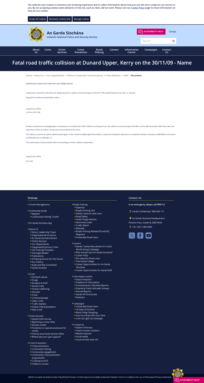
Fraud (34, 294)
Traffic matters (39, 303)
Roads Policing (80, 204)
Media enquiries (84, 333)
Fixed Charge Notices (86, 219)
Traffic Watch (82, 225)
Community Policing (41, 349)
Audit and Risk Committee (44, 264)
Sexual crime (38, 286)
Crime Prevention (37, 343)
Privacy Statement (163, 377)
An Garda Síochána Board (44, 238)
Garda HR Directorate (86, 294)
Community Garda (38, 210)
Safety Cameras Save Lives (89, 213)
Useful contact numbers (87, 330)
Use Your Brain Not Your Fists (90, 315)
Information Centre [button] (131, 51)
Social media (82, 336)
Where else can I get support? (46, 336)
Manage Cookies (81, 19)
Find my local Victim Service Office (48, 333)
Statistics (80, 207)
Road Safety (82, 216)
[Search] (156, 41)
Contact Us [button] (166, 51)
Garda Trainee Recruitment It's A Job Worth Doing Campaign (94, 248)
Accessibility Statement (100, 377)
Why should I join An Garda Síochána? (94, 252)
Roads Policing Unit (85, 210)
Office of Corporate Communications (85, 75)
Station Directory (84, 327)
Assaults (36, 291)
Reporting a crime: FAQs (43, 322)
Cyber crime (37, 300)
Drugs (35, 280)
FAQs (65, 377)
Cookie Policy (137, 7)
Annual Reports (83, 291)
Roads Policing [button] (99, 51)
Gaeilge (172, 31)
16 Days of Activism (85, 309)
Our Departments (55, 75)
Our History (37, 261)
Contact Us (78, 324)
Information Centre (82, 276)
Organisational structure (44, 235)
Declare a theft (39, 325)
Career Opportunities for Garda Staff (94, 270)
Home (29, 75)
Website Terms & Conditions (123, 377)
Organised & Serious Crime (45, 247)
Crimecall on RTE (40, 360)
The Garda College (85, 261)
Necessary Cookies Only (60, 19)
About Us (39, 75)
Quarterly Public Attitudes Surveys (92, 288)
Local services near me (87, 339)
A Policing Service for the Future (47, 259)
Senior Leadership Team (44, 232)
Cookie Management (39, 204)
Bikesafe (80, 228)
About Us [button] (36, 51)
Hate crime (37, 309)
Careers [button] (114, 49)
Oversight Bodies (40, 253)
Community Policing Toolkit (45, 216)
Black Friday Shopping (87, 312)
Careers (77, 243)
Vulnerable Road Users (87, 237)
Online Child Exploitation (44, 306)
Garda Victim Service (41, 319)
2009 (125, 75)
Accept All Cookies (37, 19)
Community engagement (44, 352)
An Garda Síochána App (40, 223)
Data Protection (83, 279)
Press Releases (113, 75)
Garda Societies (39, 267)
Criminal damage (40, 297)
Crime (32, 274)
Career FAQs (82, 255)
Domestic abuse (39, 277)
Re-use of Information (145, 377)
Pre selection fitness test (88, 258)
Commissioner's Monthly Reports (92, 285)
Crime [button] (47, 49)
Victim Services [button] (62, 51)
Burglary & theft (40, 283)
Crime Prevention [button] (81, 51)
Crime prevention (40, 346)
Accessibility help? (153, 31)
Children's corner (40, 363)
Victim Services (36, 316)
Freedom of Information (88, 282)
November (136, 75)
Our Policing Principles (43, 250)
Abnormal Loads (84, 222)
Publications (38, 256)
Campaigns (78, 303)
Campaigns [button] (151, 49)
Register (36, 213)
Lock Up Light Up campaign (89, 318)
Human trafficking (40, 288)
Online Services (39, 241)
